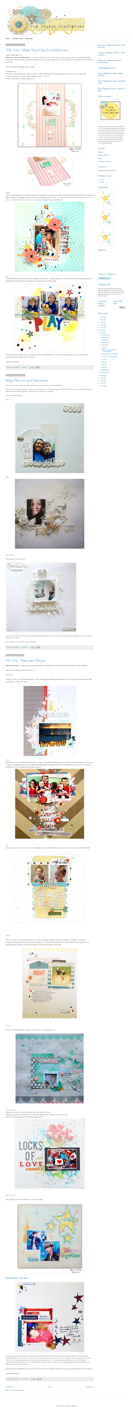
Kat (7, 276)
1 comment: (24, 367)
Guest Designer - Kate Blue (16, 1278)
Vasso (8, 1025)
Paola (23, 559)
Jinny (8, 193)
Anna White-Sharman (104, 161)
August (104, 345)
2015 (101, 332)
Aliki (7, 477)
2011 (101, 383)
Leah (7, 399)
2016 (101, 330)
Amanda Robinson (103, 155)
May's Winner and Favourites (27, 380)
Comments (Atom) (19, 1390)
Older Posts (89, 1387)
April (103, 364)
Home (7, 38)
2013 (101, 378)
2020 (101, 320)
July (103, 347)
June (103, 359)
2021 (101, 317)
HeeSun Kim (11, 71)
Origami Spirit (28, 200)
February (104, 370)
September (105, 342)
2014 (101, 375)
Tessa (8, 935)
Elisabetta (9, 675)
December (105, 335)
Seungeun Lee (11, 1110)
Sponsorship (28, 38)
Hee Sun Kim (11, 1195)
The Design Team (17, 38)
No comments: (25, 1378)
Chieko (102, 180)
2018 (101, 325)
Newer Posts (10, 1387)
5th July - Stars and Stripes (26, 660)
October (104, 340)
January (104, 372)
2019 (101, 322)
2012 (101, 381)
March (104, 367)
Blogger (74, 1406)
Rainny (102, 182)
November (105, 337)
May (103, 362)
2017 (101, 327)
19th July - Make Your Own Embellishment (37, 50)
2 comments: (24, 647)
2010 (101, 386)
